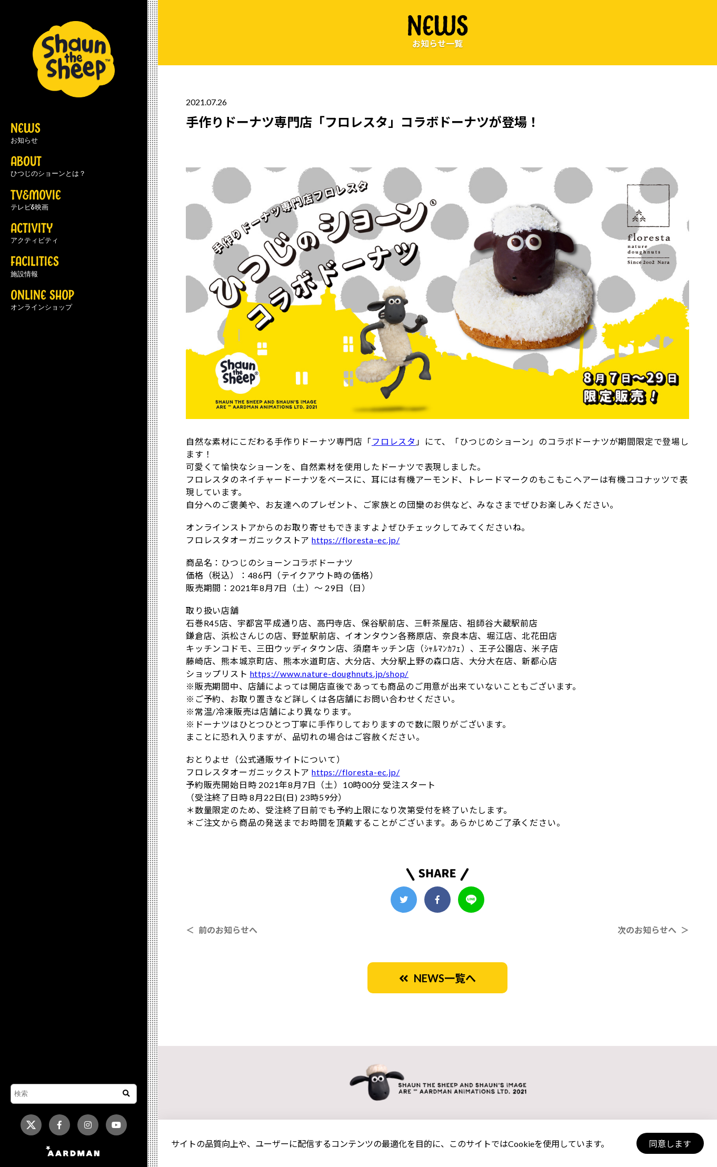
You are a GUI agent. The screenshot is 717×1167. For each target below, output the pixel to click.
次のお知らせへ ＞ (653, 930)
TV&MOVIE (36, 201)
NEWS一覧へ (437, 978)
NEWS (26, 134)
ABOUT (48, 167)
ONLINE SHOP (42, 301)
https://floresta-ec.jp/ (356, 540)
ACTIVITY (34, 234)
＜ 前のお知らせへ (221, 930)
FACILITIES (35, 267)
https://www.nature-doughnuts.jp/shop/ (329, 674)
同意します (670, 1144)
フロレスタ (394, 441)
